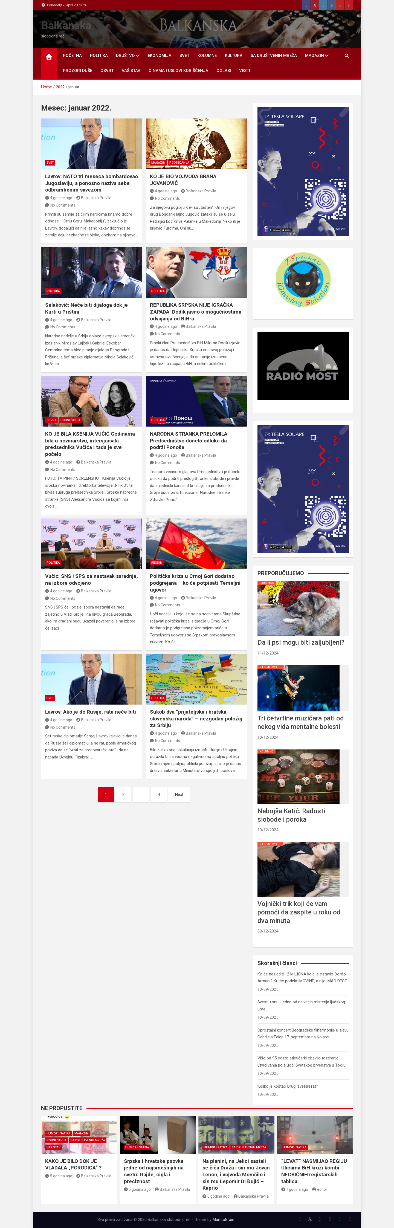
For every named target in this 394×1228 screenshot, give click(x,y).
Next (179, 794)
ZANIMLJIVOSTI (270, 667)
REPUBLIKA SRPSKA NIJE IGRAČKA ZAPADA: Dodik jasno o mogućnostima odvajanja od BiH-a (195, 312)
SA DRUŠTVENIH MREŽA (274, 55)
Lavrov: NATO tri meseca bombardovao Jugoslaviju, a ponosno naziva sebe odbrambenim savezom (91, 183)
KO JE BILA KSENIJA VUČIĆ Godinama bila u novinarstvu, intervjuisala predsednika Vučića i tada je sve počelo (90, 444)
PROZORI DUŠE (77, 70)
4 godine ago (58, 198)
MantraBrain (223, 1219)
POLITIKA (99, 55)
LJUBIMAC (267, 582)
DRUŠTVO (125, 55)
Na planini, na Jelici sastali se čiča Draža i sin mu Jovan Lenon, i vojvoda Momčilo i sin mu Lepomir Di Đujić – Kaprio (236, 1174)
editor (319, 1189)
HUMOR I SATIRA (58, 1133)
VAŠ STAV (131, 70)
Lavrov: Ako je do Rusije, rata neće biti (90, 712)
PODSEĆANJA (179, 162)
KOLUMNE (207, 55)
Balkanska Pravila (94, 198)
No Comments (62, 205)
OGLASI (223, 70)
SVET (184, 55)
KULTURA (233, 55)
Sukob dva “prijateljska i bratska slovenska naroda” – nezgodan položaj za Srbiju (196, 718)
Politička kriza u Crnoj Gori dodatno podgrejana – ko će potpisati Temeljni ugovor (195, 583)
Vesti (244, 70)
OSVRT (107, 70)
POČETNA (72, 55)
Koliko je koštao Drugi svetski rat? (287, 1086)
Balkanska (66, 25)
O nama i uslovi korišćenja (178, 70)
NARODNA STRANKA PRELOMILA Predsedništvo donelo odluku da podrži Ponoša (188, 440)
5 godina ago (58, 1176)
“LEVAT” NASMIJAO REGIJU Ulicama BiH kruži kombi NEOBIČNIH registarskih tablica (314, 1171)
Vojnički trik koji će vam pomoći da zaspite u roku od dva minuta (299, 912)
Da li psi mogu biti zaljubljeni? (300, 642)
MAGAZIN (314, 55)
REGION (156, 562)
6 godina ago (216, 1196)
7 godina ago (294, 1189)
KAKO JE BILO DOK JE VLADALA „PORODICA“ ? (73, 1164)
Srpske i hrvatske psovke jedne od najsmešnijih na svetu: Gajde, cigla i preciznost (154, 1171)
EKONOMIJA (159, 55)
